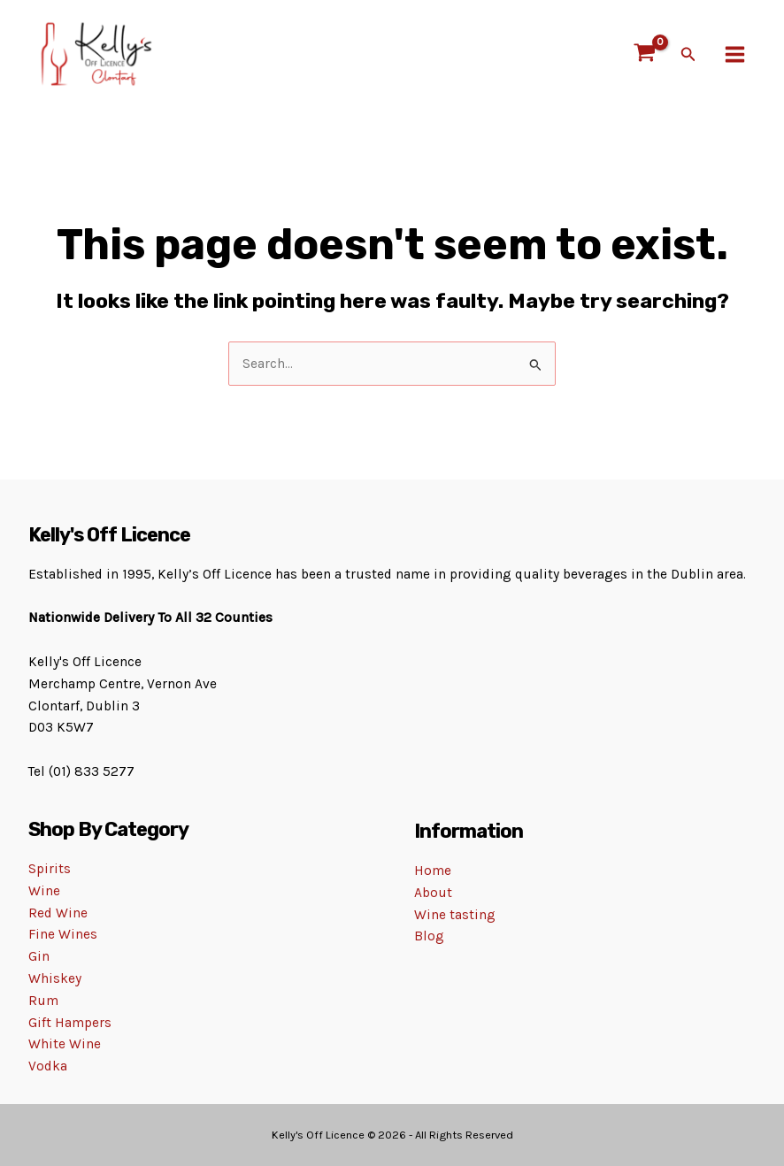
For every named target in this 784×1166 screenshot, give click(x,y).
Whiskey (54, 978)
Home (432, 870)
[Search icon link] (688, 54)
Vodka (47, 1066)
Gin (39, 956)
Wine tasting (455, 915)
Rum (43, 1001)
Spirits (49, 869)
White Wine (64, 1044)
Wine (44, 891)
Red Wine (58, 913)
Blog (429, 936)
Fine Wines (62, 934)
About (433, 893)
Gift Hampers (69, 1023)
